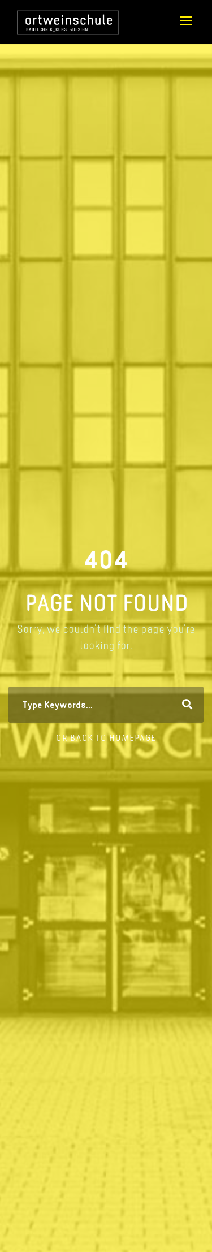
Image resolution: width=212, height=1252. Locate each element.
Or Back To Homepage (106, 737)
